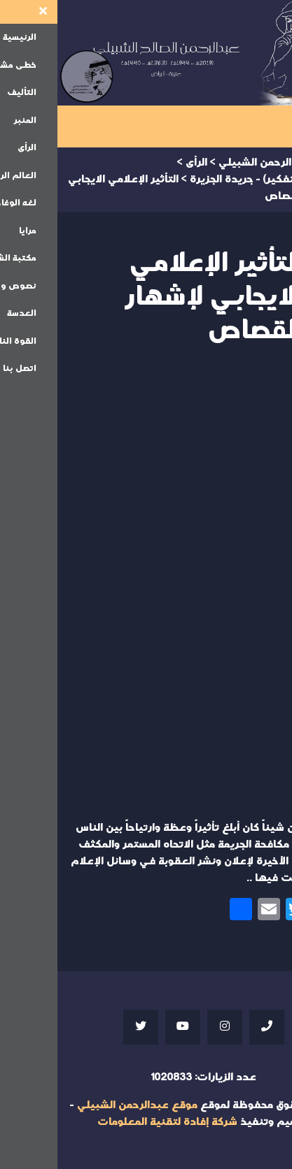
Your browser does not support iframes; (146, 581)
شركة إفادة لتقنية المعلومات (110, 1122)
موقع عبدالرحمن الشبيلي (80, 1105)
